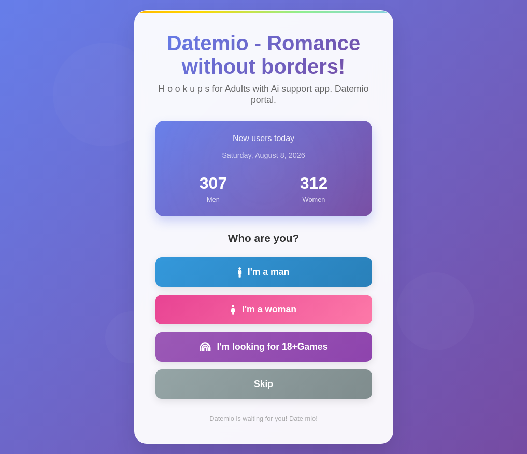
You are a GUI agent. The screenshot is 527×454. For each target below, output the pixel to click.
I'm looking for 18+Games (264, 346)
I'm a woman (263, 309)
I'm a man (263, 272)
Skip (263, 384)
